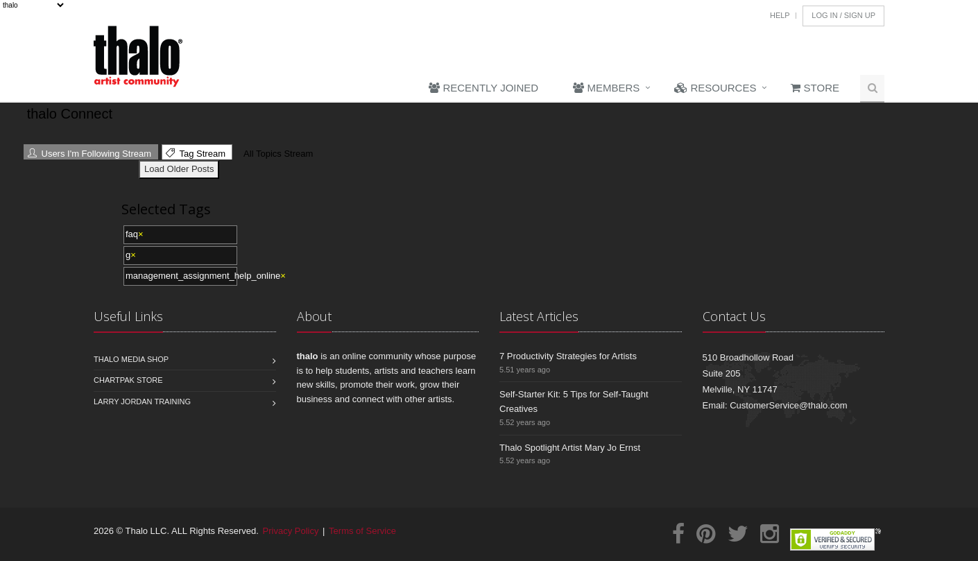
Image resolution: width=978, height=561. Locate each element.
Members (606, 88)
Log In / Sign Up (843, 15)
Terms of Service (362, 531)
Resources (715, 88)
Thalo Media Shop (131, 359)
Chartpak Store (128, 380)
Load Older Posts (179, 169)
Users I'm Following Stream (89, 153)
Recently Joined (483, 88)
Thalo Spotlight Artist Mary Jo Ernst (569, 447)
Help (780, 15)
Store (815, 88)
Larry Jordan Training (142, 401)
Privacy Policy (291, 531)
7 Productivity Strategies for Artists (568, 356)
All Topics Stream (276, 153)
